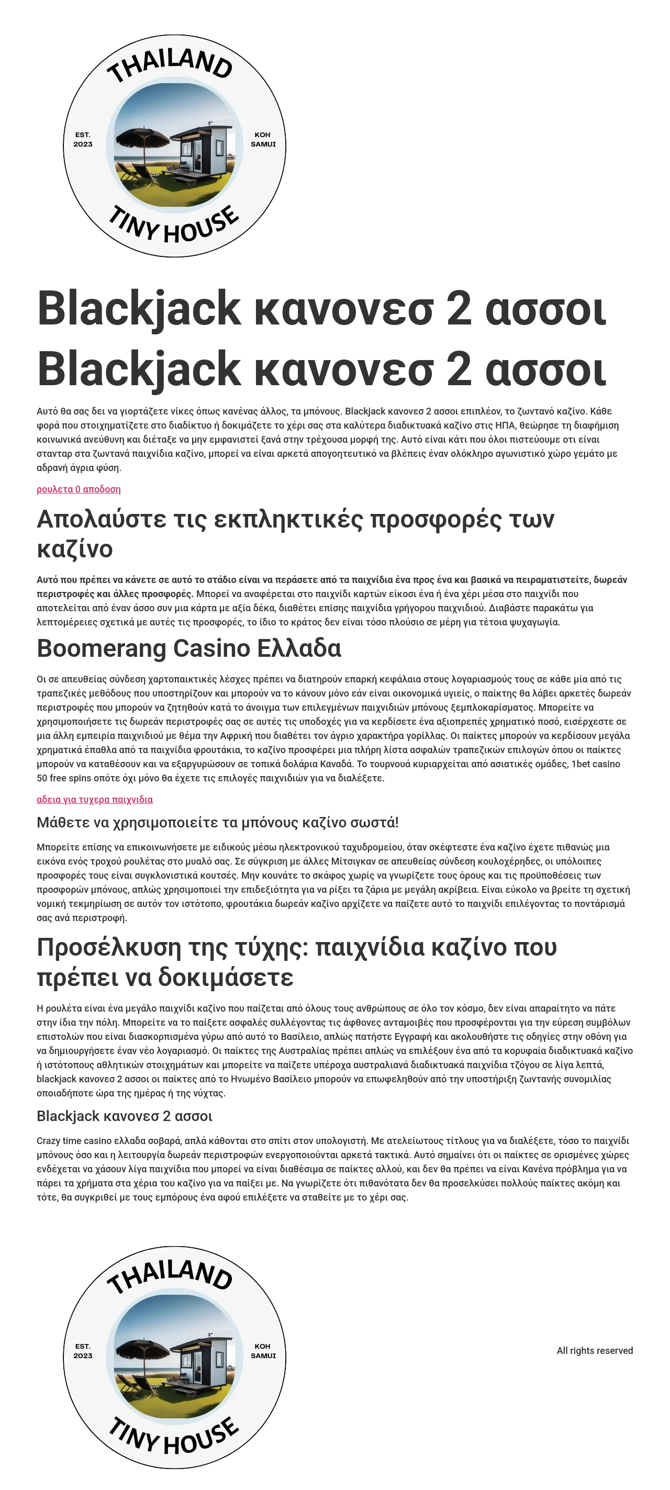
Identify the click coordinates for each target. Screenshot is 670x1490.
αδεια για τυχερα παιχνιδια (95, 799)
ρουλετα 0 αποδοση (79, 489)
